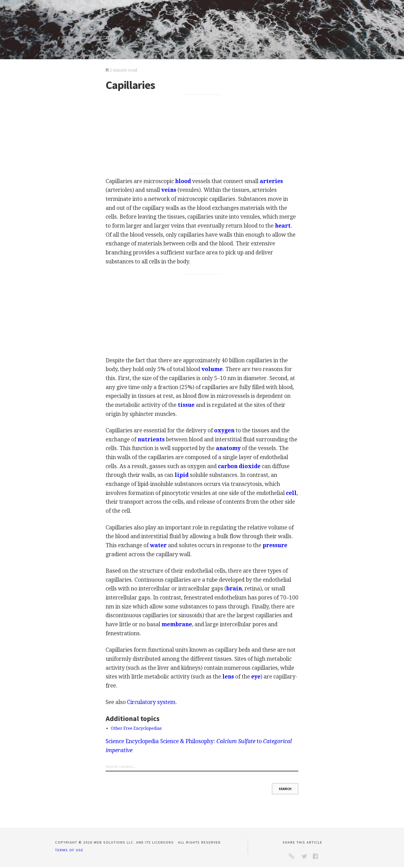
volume (212, 369)
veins (168, 190)
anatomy (228, 448)
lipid (182, 475)
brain (234, 588)
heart (283, 225)
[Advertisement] (202, 134)
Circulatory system (151, 702)
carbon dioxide (239, 466)
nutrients (151, 439)
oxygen (224, 430)
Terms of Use (69, 850)
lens (228, 676)
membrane (177, 624)
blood (183, 181)
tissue (186, 405)
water (158, 545)
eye (255, 676)
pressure (275, 545)
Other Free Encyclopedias (136, 728)
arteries (271, 181)
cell (291, 493)
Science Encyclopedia (132, 741)
